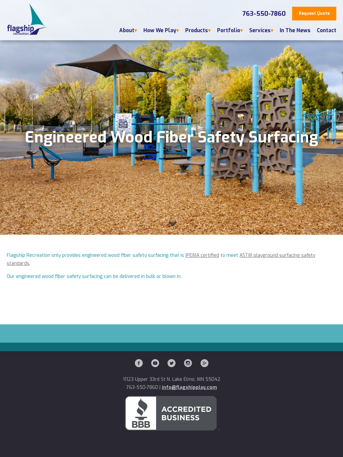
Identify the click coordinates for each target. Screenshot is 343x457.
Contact (326, 30)
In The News (295, 30)
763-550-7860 (264, 14)
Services (260, 30)
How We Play (159, 30)
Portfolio (228, 30)
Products (196, 30)
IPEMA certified (202, 255)
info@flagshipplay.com (189, 387)
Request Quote (314, 13)
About (126, 30)
